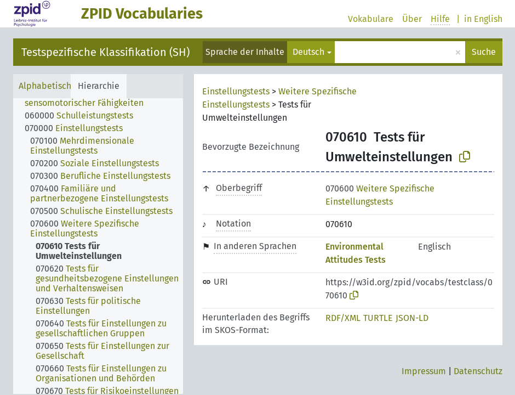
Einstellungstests (236, 91)
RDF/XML (342, 318)
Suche (484, 52)
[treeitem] (108, 98)
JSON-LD (412, 318)
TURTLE (378, 318)
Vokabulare (370, 19)
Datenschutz (478, 371)
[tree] (98, 246)
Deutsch (308, 52)
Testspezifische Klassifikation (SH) (105, 52)
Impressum (424, 371)
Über (412, 19)
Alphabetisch (45, 86)
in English (483, 19)
